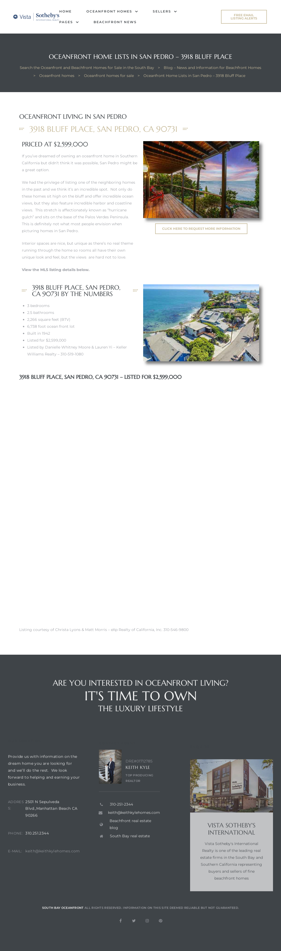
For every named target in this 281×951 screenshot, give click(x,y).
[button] (244, 17)
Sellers (165, 11)
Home (65, 11)
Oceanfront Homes (112, 11)
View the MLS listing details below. (56, 269)
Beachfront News (115, 22)
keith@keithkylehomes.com (52, 861)
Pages (69, 22)
